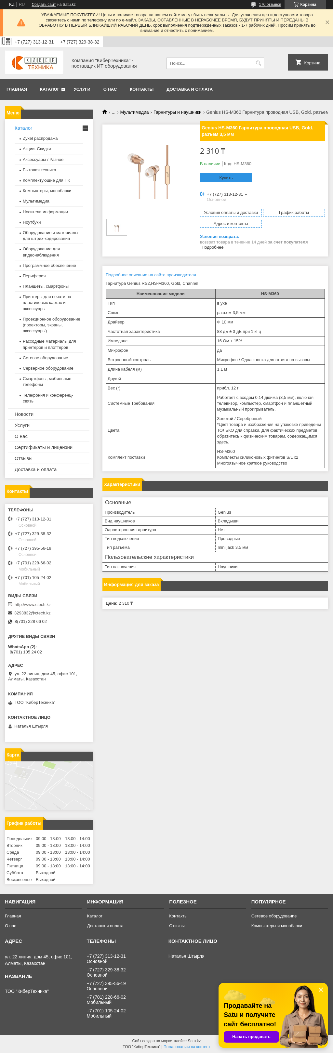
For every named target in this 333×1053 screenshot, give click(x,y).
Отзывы (24, 458)
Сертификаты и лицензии (44, 447)
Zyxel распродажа (40, 138)
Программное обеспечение (49, 265)
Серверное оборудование (48, 368)
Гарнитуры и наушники (177, 112)
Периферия (34, 275)
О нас (110, 89)
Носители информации (45, 211)
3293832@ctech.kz (32, 613)
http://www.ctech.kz (33, 604)
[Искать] (258, 63)
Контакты (141, 89)
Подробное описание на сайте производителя (151, 274)
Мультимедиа (134, 112)
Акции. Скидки (37, 148)
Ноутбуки (32, 222)
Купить (226, 177)
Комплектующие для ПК (46, 180)
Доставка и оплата (189, 89)
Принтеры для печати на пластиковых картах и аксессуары (47, 302)
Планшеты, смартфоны (46, 286)
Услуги (82, 89)
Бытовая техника (39, 169)
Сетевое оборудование (45, 357)
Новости (24, 414)
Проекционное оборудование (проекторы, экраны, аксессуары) (51, 325)
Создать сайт (44, 4)
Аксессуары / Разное (43, 159)
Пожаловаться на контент (187, 1047)
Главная (17, 89)
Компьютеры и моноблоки (276, 925)
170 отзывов (270, 4)
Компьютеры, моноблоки (47, 190)
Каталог (50, 89)
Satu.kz (194, 1041)
